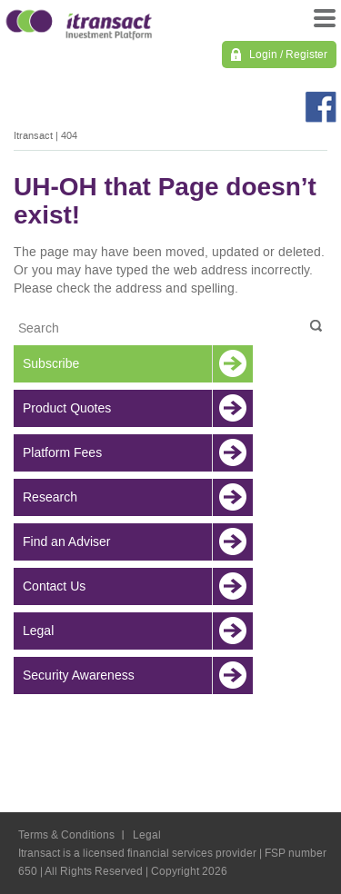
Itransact (33, 136)
